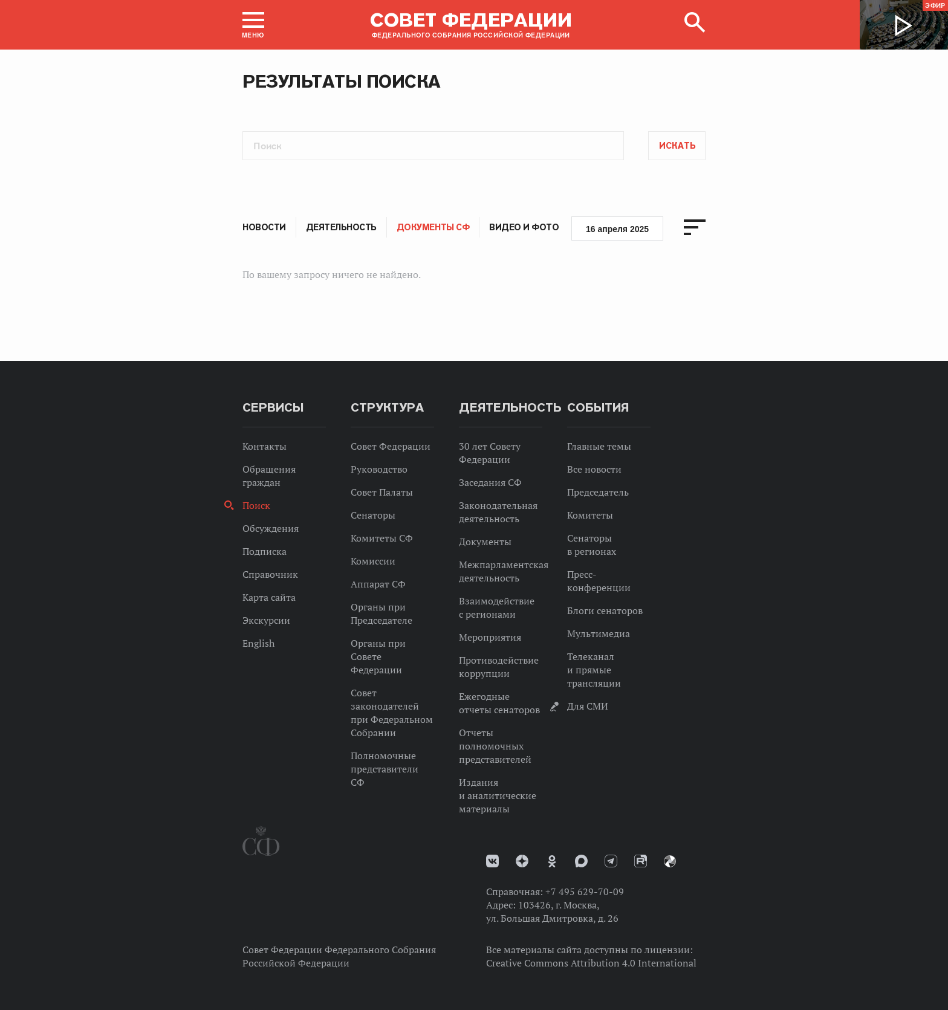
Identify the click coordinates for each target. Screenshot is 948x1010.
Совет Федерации (390, 446)
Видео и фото (524, 227)
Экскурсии (266, 620)
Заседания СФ (490, 482)
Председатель (598, 492)
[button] (253, 25)
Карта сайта (269, 597)
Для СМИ (587, 706)
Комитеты (590, 515)
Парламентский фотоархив (670, 861)
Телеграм (611, 861)
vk (492, 861)
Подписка (264, 551)
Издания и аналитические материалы (497, 795)
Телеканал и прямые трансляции (594, 669)
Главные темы (599, 446)
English (258, 643)
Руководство (379, 469)
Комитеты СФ (382, 538)
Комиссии (373, 561)
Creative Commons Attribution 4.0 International (591, 963)
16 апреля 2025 (617, 229)
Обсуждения (270, 528)
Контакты (264, 446)
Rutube (640, 861)
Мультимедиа (598, 633)
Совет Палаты (382, 492)
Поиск (256, 505)
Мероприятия (490, 637)
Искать (677, 145)
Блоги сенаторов (605, 610)
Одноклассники (552, 861)
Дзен (522, 861)
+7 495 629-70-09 (584, 891)
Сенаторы (373, 515)
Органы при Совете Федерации (378, 656)
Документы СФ (433, 227)
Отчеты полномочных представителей (495, 746)
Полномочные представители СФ (384, 768)
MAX (581, 861)
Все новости (594, 469)
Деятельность (341, 227)
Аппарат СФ (378, 584)
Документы (485, 542)
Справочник (270, 574)
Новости (264, 227)
